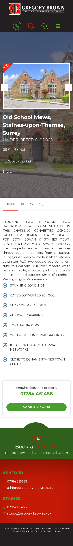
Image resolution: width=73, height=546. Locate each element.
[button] (4, 87)
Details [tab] (10, 204)
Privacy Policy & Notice (23, 531)
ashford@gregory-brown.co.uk (28, 488)
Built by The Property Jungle (48, 531)
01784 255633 (15, 481)
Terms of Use (31, 528)
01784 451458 (36, 393)
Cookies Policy (44, 528)
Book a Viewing (36, 407)
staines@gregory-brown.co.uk (27, 513)
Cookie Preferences (61, 528)
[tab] (22, 205)
